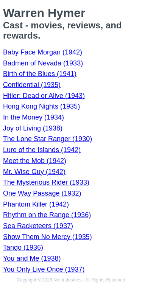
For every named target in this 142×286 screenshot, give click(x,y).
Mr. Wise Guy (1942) (34, 172)
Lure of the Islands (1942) (42, 150)
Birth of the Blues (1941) (39, 74)
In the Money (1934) (33, 117)
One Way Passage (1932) (42, 193)
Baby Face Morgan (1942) (42, 52)
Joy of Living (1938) (32, 128)
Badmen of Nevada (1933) (43, 63)
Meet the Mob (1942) (34, 161)
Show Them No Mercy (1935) (47, 237)
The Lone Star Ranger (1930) (47, 139)
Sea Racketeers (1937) (38, 226)
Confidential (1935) (32, 85)
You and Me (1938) (32, 258)
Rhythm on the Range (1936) (47, 215)
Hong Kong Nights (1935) (41, 106)
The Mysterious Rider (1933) (46, 182)
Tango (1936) (23, 247)
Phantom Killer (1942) (36, 204)
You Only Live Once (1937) (43, 269)
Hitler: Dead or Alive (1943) (44, 95)
